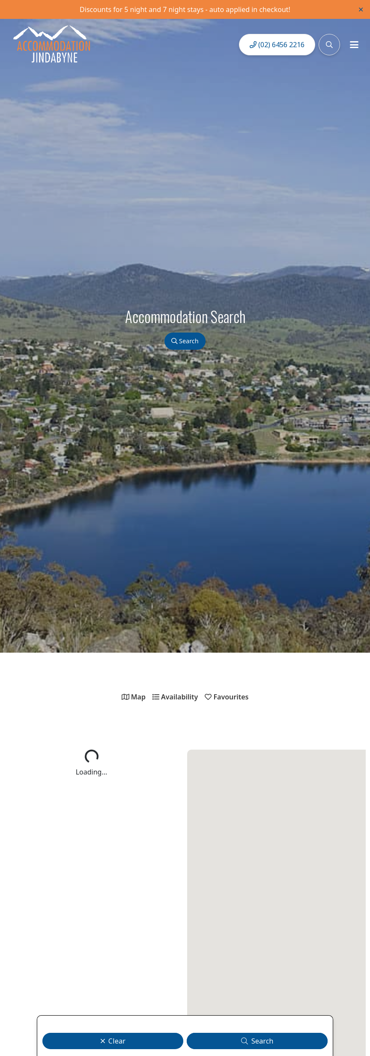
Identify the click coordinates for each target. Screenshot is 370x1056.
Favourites (226, 697)
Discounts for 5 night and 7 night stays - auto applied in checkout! (185, 9)
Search (184, 341)
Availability (175, 697)
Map (134, 697)
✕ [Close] (361, 9)
